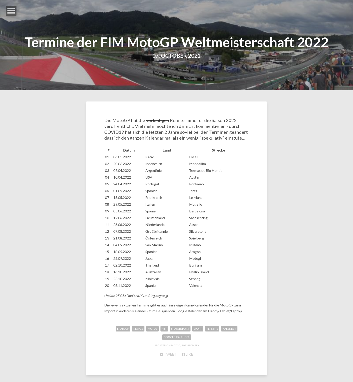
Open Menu (11, 11)
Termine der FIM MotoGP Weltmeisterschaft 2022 (177, 42)
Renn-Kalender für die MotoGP (209, 305)
